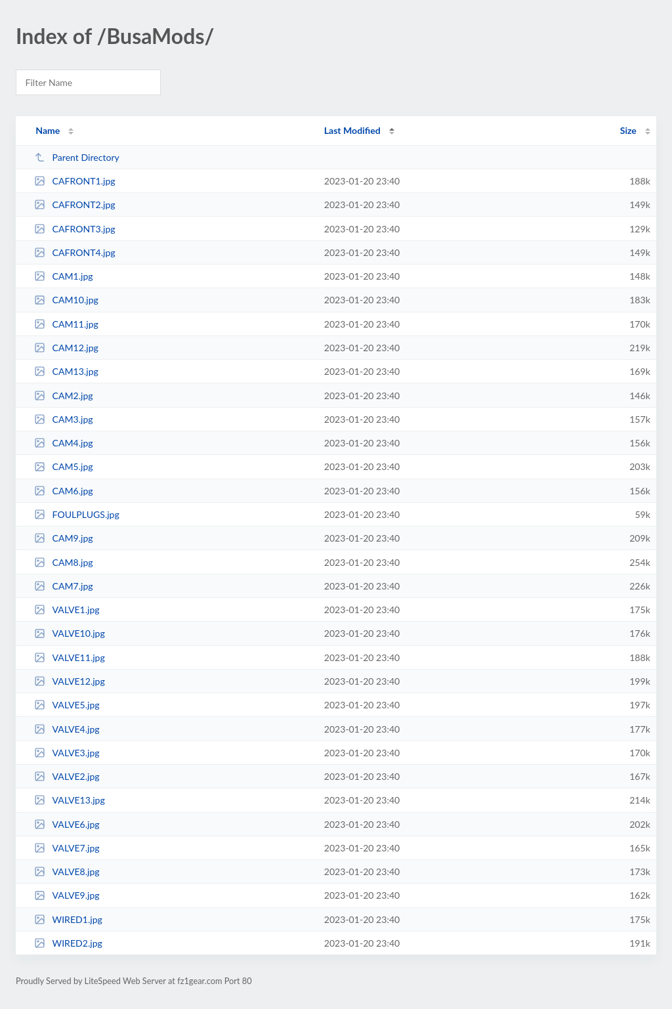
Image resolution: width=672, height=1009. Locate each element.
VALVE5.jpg (66, 704)
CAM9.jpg (63, 538)
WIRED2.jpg (68, 943)
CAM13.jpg (66, 371)
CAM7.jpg (63, 585)
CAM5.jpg (63, 466)
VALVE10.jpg (69, 633)
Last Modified (352, 130)
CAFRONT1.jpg (74, 180)
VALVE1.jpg (66, 609)
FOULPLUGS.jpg (76, 514)
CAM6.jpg (63, 490)
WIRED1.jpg (68, 919)
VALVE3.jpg (66, 752)
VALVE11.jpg (69, 657)
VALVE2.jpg (66, 776)
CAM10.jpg (66, 299)
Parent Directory (76, 157)
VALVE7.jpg (66, 847)
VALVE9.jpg (66, 895)
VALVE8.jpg (66, 871)
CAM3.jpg (63, 419)
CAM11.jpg (66, 324)
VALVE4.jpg (66, 729)
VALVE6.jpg (66, 824)
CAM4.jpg (63, 442)
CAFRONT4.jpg (74, 252)
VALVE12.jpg (69, 681)
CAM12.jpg (66, 347)
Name (47, 130)
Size (628, 130)
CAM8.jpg (63, 562)
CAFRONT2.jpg (74, 204)
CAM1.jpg (63, 276)
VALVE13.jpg (69, 799)
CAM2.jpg (63, 395)
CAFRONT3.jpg (74, 228)
